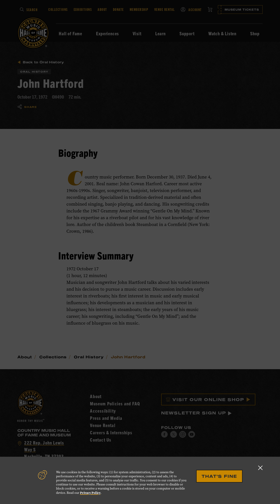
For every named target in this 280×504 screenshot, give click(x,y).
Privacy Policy (90, 492)
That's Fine (219, 476)
